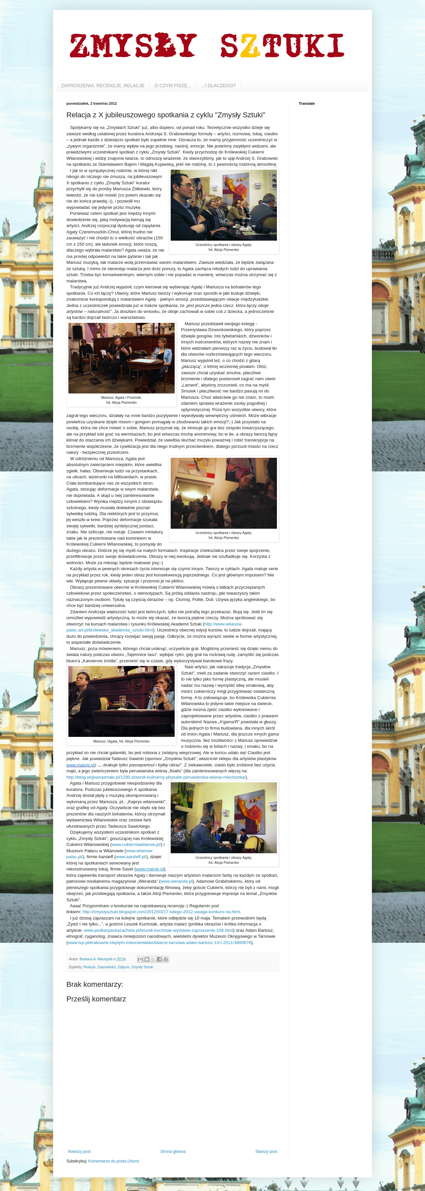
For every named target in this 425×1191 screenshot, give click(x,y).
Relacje (90, 967)
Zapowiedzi (107, 967)
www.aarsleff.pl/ (131, 856)
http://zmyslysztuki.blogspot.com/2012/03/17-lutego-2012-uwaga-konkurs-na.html (161, 911)
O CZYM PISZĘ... (172, 85)
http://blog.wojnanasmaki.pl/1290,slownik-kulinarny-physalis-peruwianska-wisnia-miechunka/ (155, 777)
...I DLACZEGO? (218, 85)
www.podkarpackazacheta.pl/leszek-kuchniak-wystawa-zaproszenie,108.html (158, 930)
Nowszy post (79, 1151)
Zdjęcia (123, 967)
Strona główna (173, 1151)
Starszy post (266, 1151)
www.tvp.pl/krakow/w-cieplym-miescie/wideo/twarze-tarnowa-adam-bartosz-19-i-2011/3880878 (159, 942)
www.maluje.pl (150, 868)
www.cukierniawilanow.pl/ (136, 844)
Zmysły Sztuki (142, 967)
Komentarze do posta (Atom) (113, 1161)
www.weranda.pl (176, 881)
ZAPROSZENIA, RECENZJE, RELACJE (102, 85)
